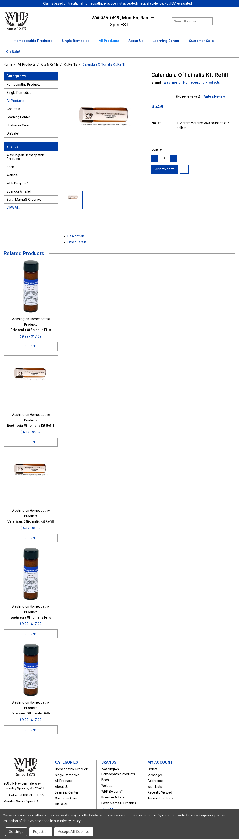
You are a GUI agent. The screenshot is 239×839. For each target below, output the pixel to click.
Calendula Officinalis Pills (30, 330)
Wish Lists (155, 786)
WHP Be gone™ (17, 183)
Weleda (12, 175)
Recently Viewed (160, 792)
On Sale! (13, 52)
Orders (153, 769)
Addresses (155, 781)
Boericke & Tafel (19, 191)
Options (31, 346)
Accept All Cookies (74, 831)
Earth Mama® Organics (24, 199)
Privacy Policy (70, 821)
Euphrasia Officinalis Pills (30, 617)
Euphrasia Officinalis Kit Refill (30, 425)
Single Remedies (78, 41)
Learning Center (168, 41)
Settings (16, 831)
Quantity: (157, 149)
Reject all (41, 831)
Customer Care (203, 41)
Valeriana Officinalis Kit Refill (30, 521)
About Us (138, 41)
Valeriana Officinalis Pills (31, 713)
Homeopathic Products (35, 41)
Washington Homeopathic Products (26, 157)
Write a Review (214, 96)
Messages (155, 775)
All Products (111, 41)
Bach (10, 167)
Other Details (78, 242)
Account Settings (160, 798)
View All (13, 208)
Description (77, 236)
